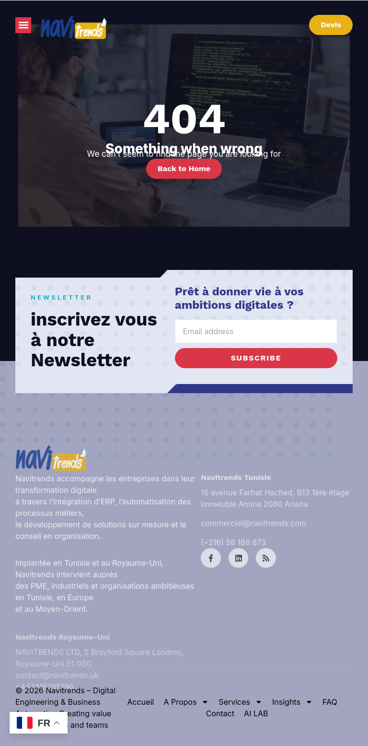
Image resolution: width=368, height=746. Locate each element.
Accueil (140, 702)
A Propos (186, 702)
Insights (292, 702)
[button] (23, 25)
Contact (220, 713)
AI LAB (256, 713)
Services (240, 702)
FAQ (329, 702)
